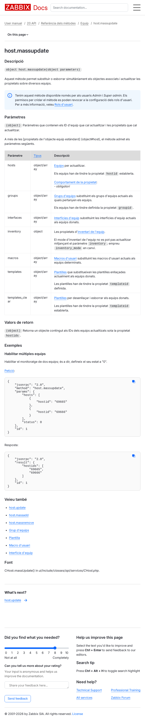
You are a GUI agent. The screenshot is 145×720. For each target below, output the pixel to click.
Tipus (37, 155)
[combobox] (90, 7)
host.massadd (19, 533)
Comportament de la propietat (75, 181)
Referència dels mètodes (58, 23)
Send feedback (18, 698)
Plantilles (60, 271)
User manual (13, 23)
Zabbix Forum (120, 697)
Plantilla (14, 556)
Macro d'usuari (19, 563)
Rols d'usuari (64, 104)
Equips (59, 165)
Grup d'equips (19, 548)
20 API (31, 23)
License (77, 714)
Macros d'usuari (65, 257)
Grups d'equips (65, 195)
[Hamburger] (136, 8)
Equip (84, 23)
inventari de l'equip (91, 231)
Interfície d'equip (21, 571)
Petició (9, 369)
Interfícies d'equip (66, 217)
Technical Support (89, 690)
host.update (17, 526)
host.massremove (21, 541)
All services (84, 697)
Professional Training (125, 690)
